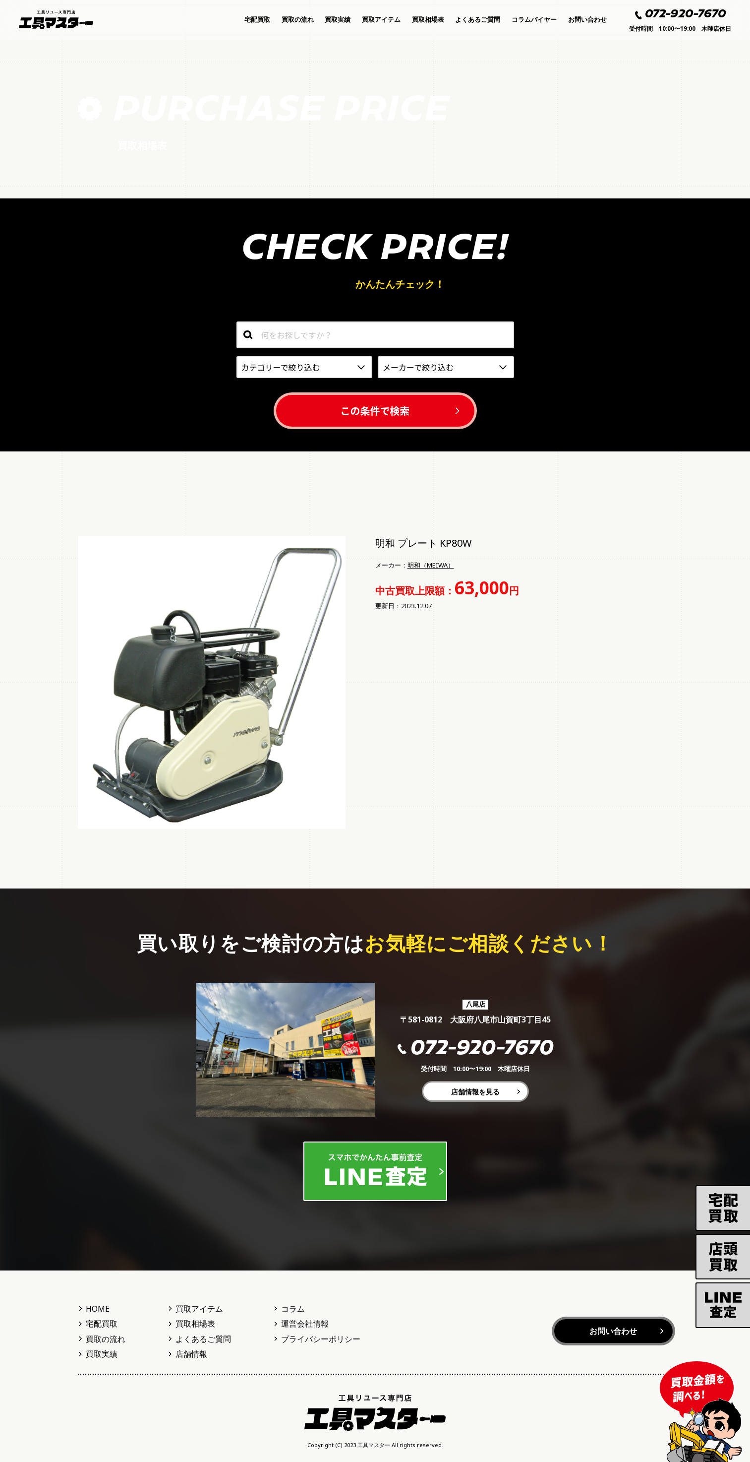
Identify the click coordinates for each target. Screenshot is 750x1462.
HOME (98, 1308)
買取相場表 (428, 19)
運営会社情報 (305, 1323)
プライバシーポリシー (320, 1339)
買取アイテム (381, 19)
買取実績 (337, 19)
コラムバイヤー (534, 19)
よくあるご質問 (477, 19)
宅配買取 (257, 19)
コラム (293, 1308)
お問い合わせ (587, 19)
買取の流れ (298, 19)
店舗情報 (191, 1353)
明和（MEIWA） (430, 565)
